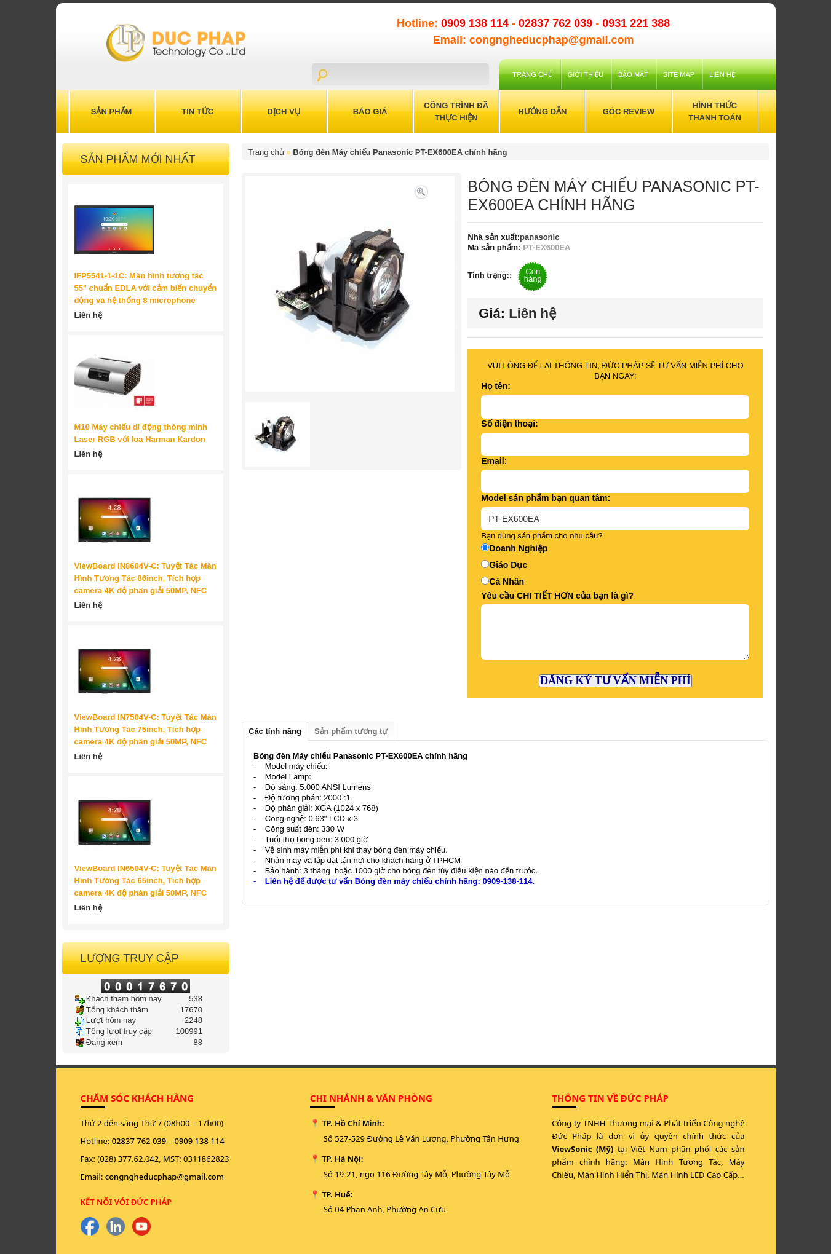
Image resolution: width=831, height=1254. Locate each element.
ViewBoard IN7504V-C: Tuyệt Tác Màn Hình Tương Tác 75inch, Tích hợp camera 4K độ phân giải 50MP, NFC (145, 729)
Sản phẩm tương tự (351, 731)
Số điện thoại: (509, 423)
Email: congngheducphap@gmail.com (533, 40)
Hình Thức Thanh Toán (714, 111)
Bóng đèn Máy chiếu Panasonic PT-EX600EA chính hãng (400, 152)
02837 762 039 (557, 23)
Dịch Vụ (283, 111)
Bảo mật (633, 74)
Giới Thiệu (585, 74)
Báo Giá (370, 111)
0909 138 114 (476, 23)
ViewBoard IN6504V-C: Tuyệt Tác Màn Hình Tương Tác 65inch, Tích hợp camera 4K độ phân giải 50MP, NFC (145, 880)
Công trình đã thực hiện (456, 111)
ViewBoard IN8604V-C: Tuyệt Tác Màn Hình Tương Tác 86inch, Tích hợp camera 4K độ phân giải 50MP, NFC (145, 578)
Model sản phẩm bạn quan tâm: (545, 498)
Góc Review (629, 111)
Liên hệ (721, 74)
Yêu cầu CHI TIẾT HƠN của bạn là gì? (557, 596)
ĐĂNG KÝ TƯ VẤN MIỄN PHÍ (615, 680)
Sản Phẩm (111, 111)
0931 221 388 (636, 23)
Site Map (678, 74)
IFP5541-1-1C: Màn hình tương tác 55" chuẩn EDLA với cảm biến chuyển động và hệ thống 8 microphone (145, 288)
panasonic (539, 237)
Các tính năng (275, 731)
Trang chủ (532, 74)
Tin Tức (197, 111)
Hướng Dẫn (542, 111)
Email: (494, 461)
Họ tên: (496, 386)
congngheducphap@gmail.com (164, 1176)
